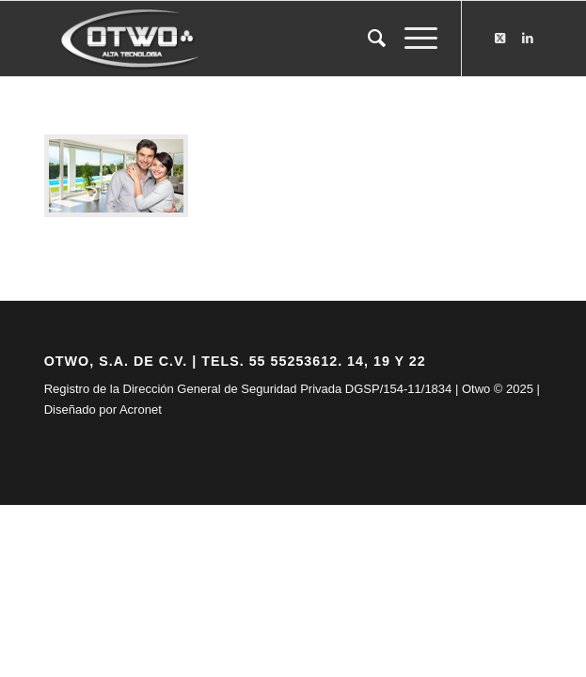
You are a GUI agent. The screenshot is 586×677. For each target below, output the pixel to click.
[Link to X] (499, 38)
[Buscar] (367, 38)
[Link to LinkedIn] (528, 38)
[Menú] (411, 38)
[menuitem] (367, 38)
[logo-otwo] (243, 38)
